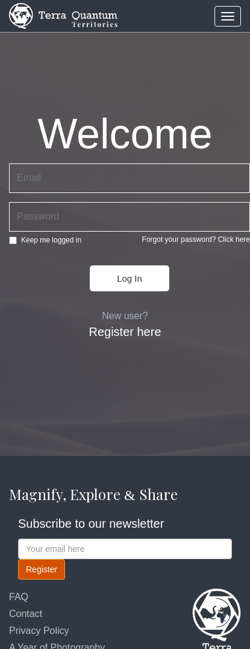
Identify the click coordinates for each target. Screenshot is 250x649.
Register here (125, 331)
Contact (25, 614)
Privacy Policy (39, 630)
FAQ (18, 597)
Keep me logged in (45, 240)
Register (41, 569)
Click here (234, 239)
